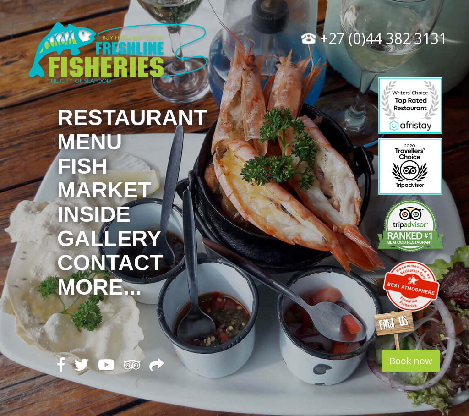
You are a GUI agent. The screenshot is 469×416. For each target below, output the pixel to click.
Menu (89, 142)
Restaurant (132, 117)
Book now (410, 361)
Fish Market (104, 178)
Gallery (109, 238)
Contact (110, 263)
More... (99, 287)
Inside (94, 214)
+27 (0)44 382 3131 (374, 38)
